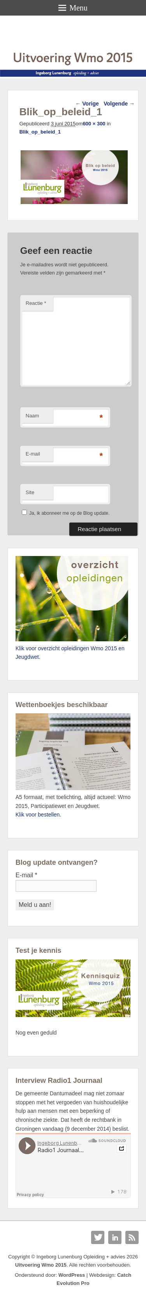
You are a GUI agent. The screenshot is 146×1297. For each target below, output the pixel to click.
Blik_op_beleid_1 (40, 132)
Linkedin (114, 1237)
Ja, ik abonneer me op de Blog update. (65, 513)
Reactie (36, 303)
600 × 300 (94, 124)
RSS (132, 1237)
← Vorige (87, 103)
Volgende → (119, 103)
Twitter (97, 1237)
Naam (32, 416)
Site (30, 492)
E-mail (33, 454)
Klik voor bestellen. (39, 814)
